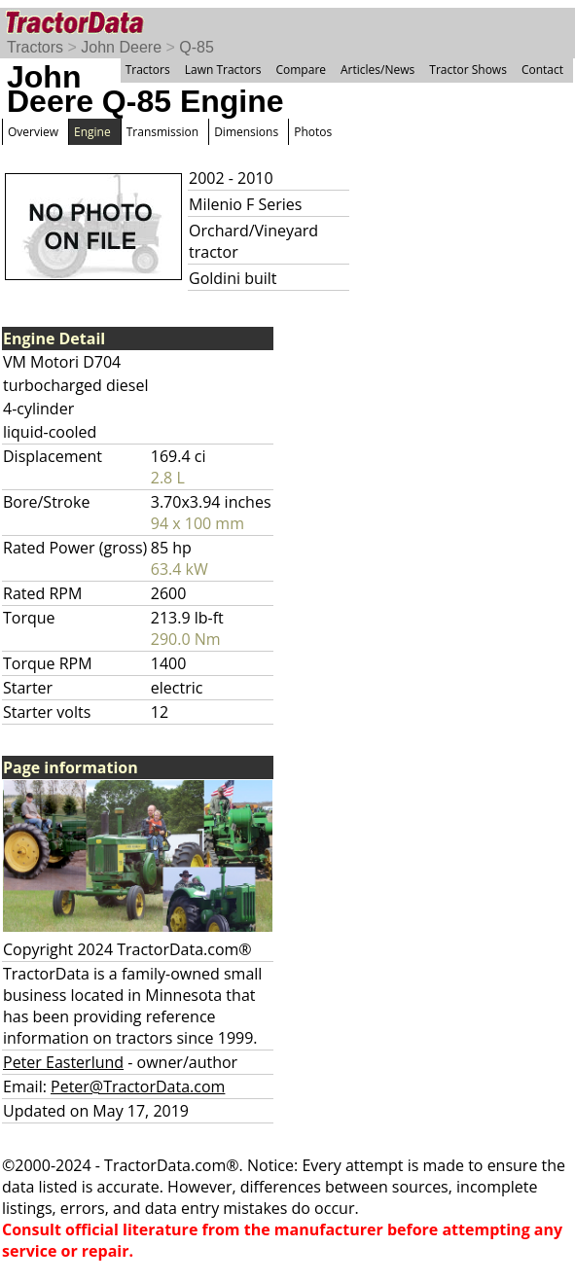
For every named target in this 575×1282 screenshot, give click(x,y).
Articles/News (377, 69)
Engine (92, 132)
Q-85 (196, 47)
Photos (313, 132)
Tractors (35, 47)
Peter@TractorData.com (138, 1086)
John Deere (121, 47)
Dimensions (246, 132)
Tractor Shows (468, 69)
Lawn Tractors (223, 69)
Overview (33, 132)
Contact (542, 69)
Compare (300, 69)
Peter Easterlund (63, 1062)
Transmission (162, 132)
